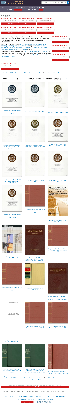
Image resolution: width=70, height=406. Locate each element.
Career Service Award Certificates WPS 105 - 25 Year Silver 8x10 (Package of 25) (35, 110)
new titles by (12, 9)
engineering (35, 51)
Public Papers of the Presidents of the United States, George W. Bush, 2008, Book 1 (12, 371)
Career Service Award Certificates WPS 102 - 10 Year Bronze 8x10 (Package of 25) (35, 180)
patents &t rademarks (8, 49)
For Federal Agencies (25, 399)
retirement (19, 49)
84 (29, 377)
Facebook (37, 402)
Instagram (42, 402)
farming (44, 51)
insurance (44, 47)
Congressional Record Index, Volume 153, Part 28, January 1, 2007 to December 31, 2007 (35, 211)
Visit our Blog (27, 402)
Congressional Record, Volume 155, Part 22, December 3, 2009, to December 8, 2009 (58, 250)
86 (25, 72)
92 (54, 72)
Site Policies (10, 396)
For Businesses (58, 396)
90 (58, 377)
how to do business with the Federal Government (24, 47)
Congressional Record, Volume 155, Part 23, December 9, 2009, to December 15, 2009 (12, 289)
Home (2, 13)
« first (5, 72)
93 (58, 72)
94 (63, 72)
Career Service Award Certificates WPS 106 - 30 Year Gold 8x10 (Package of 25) (58, 111)
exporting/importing (7, 46)
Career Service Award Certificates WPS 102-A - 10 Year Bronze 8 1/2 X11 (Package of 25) (12, 146)
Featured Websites (45, 399)
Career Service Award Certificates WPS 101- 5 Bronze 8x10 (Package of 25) (58, 145)
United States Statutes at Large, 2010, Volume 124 (35, 288)
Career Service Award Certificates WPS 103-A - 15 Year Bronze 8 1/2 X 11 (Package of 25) (12, 181)
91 (49, 72)
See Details (35, 386)
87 (29, 72)
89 (39, 72)
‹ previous (13, 72)
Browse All (7, 7)
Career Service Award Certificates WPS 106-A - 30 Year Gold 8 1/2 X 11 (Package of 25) (35, 146)
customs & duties (20, 46)
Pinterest (47, 402)
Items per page (51, 79)
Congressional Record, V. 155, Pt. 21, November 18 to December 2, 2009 (58, 327)
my (28, 9)
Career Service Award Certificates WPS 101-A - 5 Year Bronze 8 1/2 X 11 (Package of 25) (12, 216)
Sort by (30, 79)
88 (34, 72)
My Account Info (42, 396)
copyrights (33, 44)
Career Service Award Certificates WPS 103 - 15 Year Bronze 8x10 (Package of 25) (57, 180)
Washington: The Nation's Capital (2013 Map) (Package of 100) (12, 256)
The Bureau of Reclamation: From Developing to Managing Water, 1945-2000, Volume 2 (58, 220)
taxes (25, 49)
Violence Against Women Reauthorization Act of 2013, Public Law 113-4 (12, 340)
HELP (36, 9)
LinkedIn (50, 402)
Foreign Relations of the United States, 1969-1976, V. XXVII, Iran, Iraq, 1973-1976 (58, 372)
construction (27, 51)
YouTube (45, 402)
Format (5, 79)
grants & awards (24, 44)
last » (39, 75)
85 (34, 377)
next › (32, 75)
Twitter (40, 402)
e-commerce (42, 44)
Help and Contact (26, 396)
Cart (41, 9)
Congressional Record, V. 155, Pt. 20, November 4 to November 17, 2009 (35, 327)
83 (25, 377)
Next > (66, 79)
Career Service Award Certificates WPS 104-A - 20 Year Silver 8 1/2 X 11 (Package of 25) (12, 112)
